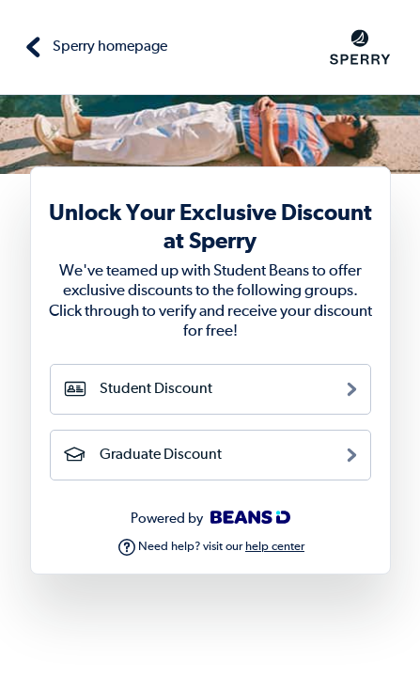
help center (274, 547)
